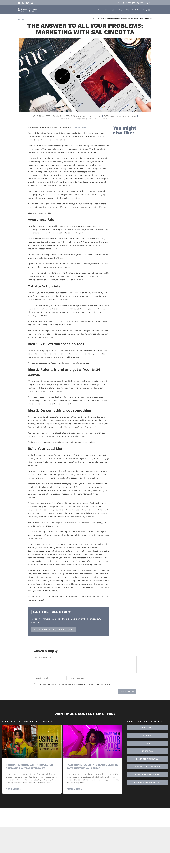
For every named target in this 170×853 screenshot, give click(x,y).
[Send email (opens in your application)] (32, 3)
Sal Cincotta (80, 128)
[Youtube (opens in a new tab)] (27, 3)
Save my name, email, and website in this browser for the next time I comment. (73, 685)
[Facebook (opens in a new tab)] (19, 3)
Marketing (77, 116)
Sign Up (121, 3)
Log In (147, 3)
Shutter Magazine (92, 116)
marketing (115, 116)
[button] (147, 751)
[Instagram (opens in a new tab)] (23, 3)
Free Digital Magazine (134, 3)
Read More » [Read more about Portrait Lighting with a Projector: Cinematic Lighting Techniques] (13, 789)
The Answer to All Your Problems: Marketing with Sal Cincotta (129, 18)
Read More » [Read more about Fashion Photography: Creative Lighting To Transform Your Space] (74, 789)
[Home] (94, 18)
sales (124, 116)
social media (134, 116)
